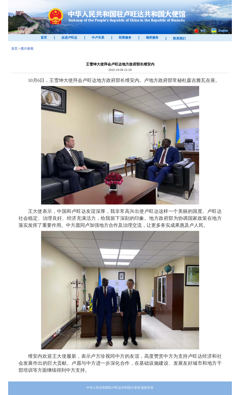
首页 (44, 37)
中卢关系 (98, 37)
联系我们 (179, 38)
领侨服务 (152, 37)
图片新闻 (27, 48)
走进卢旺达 (69, 37)
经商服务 (125, 37)
